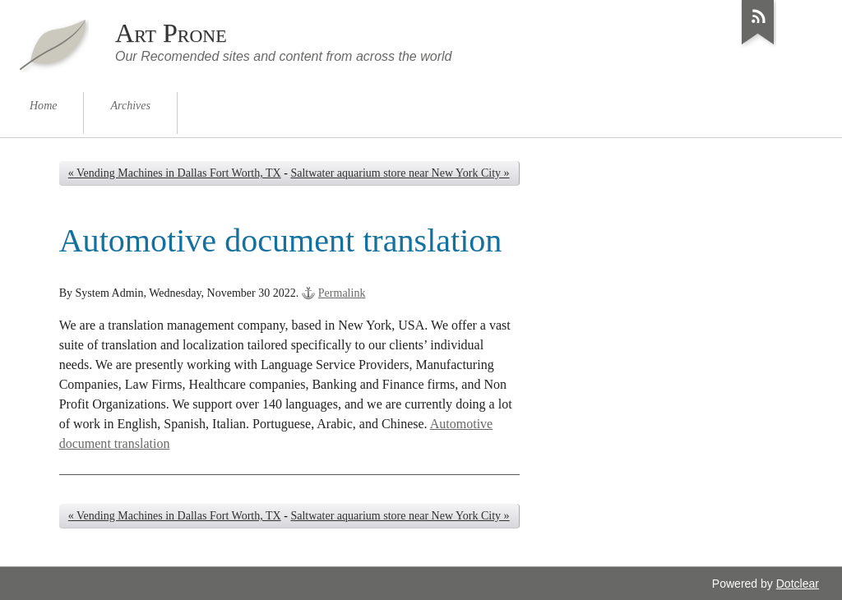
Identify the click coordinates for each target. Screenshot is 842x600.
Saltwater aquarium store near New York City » (399, 173)
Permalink (342, 293)
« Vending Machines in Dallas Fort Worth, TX (174, 173)
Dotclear (797, 583)
